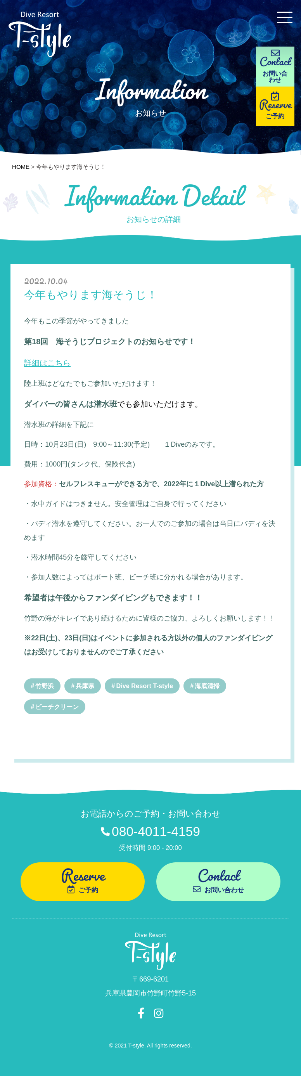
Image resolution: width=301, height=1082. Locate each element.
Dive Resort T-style (148, 686)
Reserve (277, 114)
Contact (218, 883)
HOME (20, 166)
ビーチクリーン (59, 707)
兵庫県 (87, 686)
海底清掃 (213, 686)
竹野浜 (45, 686)
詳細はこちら (47, 363)
